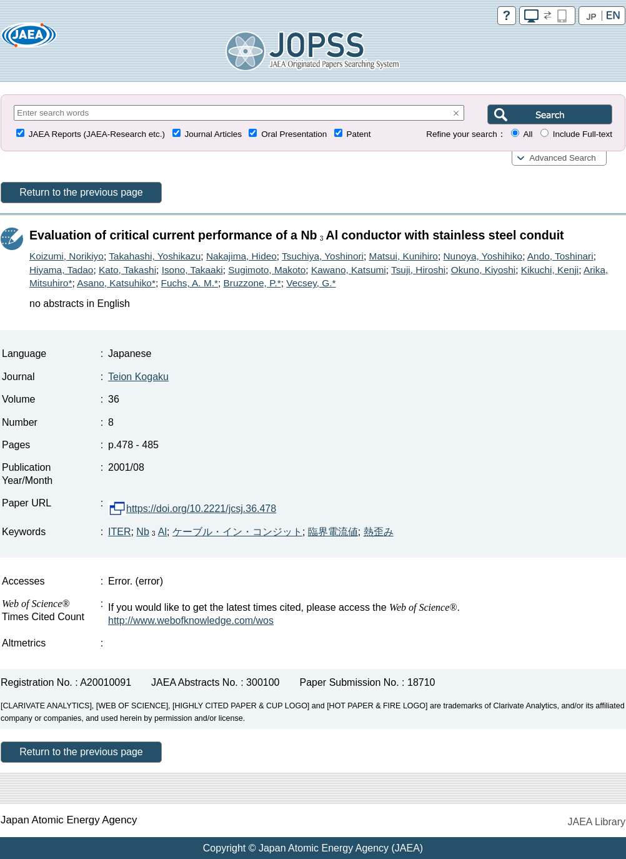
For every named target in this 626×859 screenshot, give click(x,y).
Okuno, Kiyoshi (483, 269)
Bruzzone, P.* (252, 283)
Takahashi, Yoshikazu (155, 256)
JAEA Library (596, 821)
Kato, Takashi (127, 269)
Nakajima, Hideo (241, 256)
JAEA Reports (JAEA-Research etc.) (97, 134)
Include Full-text (582, 134)
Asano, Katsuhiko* (116, 283)
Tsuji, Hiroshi (418, 269)
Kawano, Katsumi (348, 269)
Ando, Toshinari (560, 256)
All (527, 134)
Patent (359, 134)
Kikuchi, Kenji (550, 269)
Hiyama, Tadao (61, 269)
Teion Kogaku (138, 376)
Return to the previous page (80, 192)
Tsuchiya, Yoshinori (323, 256)
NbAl (151, 531)
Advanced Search (562, 158)
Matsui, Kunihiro (403, 256)
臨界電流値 (333, 531)
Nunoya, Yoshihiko (483, 256)
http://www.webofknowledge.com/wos (191, 620)
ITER (119, 531)
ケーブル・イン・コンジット (237, 531)
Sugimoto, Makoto (267, 269)
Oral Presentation (294, 134)
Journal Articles (213, 134)
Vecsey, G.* (310, 283)
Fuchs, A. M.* (189, 283)
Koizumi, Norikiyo (66, 256)
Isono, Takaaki (192, 269)
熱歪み (379, 531)
